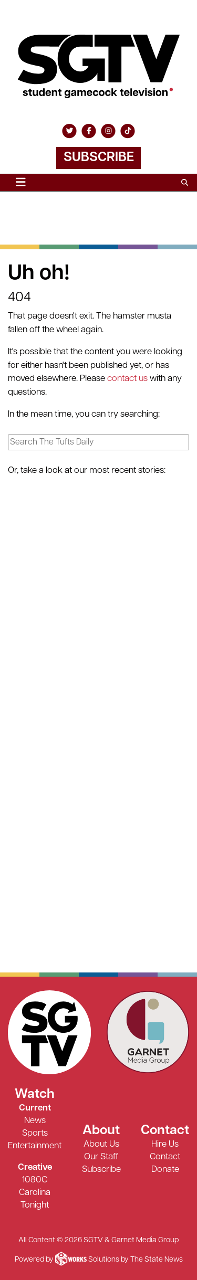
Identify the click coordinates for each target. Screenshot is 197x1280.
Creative (35, 1167)
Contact (165, 1156)
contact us (127, 378)
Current (35, 1108)
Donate (165, 1169)
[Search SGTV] (184, 182)
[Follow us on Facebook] (89, 131)
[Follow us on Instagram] (108, 131)
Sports (35, 1133)
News (35, 1120)
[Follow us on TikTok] (128, 131)
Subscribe (99, 157)
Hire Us (165, 1144)
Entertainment (34, 1145)
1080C (34, 1180)
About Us (101, 1144)
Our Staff (101, 1156)
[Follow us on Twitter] (69, 131)
